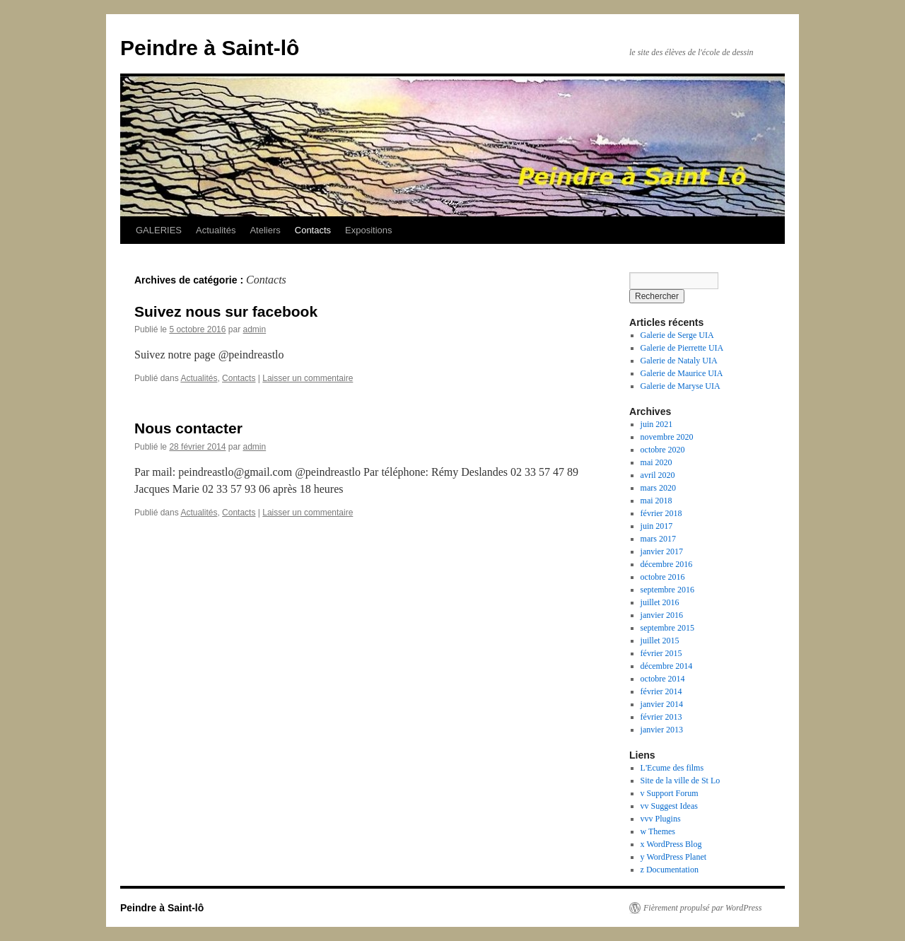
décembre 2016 (667, 564)
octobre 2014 (663, 679)
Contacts (313, 230)
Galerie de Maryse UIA (680, 386)
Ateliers (265, 230)
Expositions (368, 230)
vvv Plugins (661, 819)
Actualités (215, 230)
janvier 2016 (662, 615)
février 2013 (661, 717)
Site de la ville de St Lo (680, 780)
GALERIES (159, 230)
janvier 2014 (662, 704)
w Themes (658, 831)
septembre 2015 (667, 628)
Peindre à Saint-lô (209, 47)
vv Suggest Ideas (669, 806)
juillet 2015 (660, 640)
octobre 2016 (663, 577)
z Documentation (670, 870)
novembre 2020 (667, 437)
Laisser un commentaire (307, 378)
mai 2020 (656, 462)
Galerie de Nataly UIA (679, 361)
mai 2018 (656, 500)
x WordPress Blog (671, 844)
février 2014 (661, 691)
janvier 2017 (662, 551)
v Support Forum (670, 793)
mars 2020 (658, 488)
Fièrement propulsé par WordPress (702, 908)
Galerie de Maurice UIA (682, 373)
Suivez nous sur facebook (225, 311)
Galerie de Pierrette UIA (682, 348)
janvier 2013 (662, 730)
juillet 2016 (660, 602)
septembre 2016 (667, 590)
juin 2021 (657, 424)
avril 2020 (658, 475)
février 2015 (661, 653)
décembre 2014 (667, 666)
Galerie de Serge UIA (677, 335)
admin (254, 329)
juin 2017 (657, 526)
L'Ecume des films (672, 768)
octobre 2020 (663, 450)
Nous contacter (188, 428)
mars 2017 (658, 539)
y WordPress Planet (673, 857)
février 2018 (661, 513)
